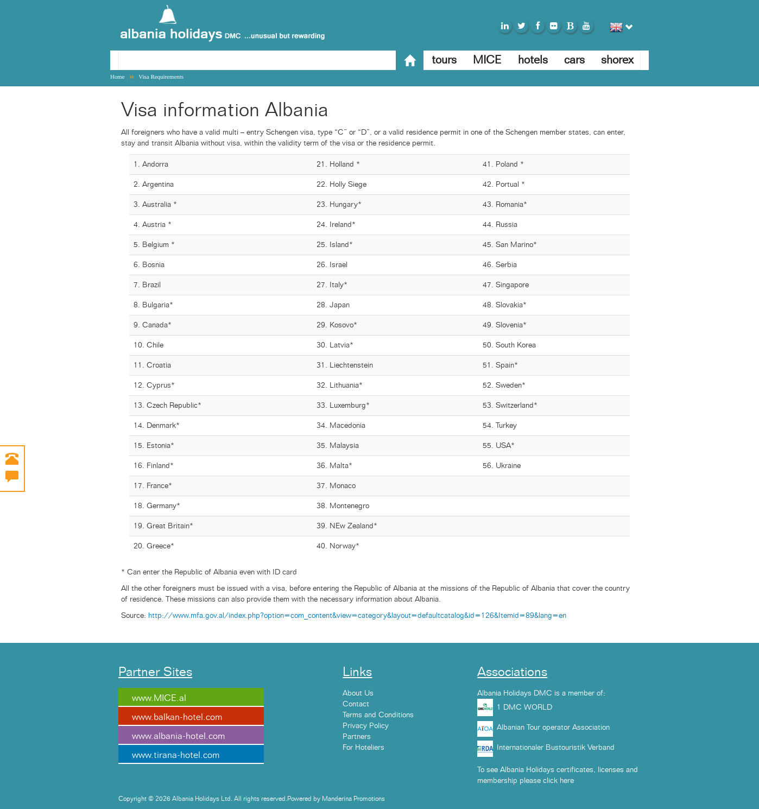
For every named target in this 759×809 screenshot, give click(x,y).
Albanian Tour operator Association (553, 727)
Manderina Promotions (353, 798)
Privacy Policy (366, 726)
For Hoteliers (363, 747)
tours (444, 60)
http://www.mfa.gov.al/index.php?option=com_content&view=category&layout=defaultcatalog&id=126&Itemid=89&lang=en (357, 616)
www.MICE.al (159, 698)
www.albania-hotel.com (178, 736)
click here (558, 781)
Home (117, 76)
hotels (533, 60)
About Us (358, 693)
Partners (357, 737)
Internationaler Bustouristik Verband (556, 747)
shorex (617, 60)
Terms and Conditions (378, 715)
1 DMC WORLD (524, 707)
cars (574, 60)
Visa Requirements (161, 76)
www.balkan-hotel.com (177, 717)
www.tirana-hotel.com (175, 755)
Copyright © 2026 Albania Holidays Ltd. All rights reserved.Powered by (220, 798)
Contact (356, 704)
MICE (487, 60)
